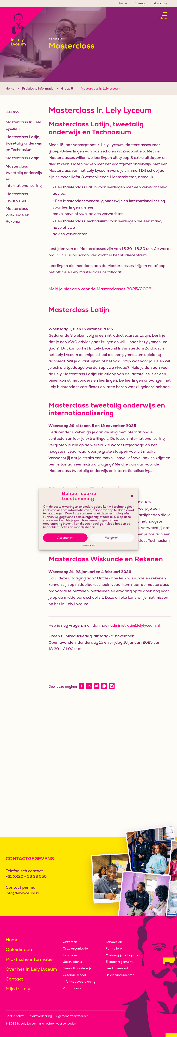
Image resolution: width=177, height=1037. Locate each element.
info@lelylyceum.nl (22, 893)
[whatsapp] (104, 693)
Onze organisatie (75, 948)
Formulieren (115, 948)
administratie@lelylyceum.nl (135, 632)
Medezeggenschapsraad (124, 955)
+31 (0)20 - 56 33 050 (26, 876)
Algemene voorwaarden (71, 1016)
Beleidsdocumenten (120, 975)
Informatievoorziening (79, 982)
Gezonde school (74, 975)
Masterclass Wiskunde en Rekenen (17, 222)
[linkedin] (89, 693)
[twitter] (96, 693)
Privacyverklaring (40, 1016)
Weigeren (112, 537)
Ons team (70, 955)
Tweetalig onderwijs (77, 968)
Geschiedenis (72, 962)
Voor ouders (72, 988)
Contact (140, 3)
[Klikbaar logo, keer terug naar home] (22, 29)
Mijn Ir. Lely (160, 3)
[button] (132, 496)
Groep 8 (67, 95)
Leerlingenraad (117, 968)
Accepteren (65, 537)
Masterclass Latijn (22, 164)
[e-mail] (112, 693)
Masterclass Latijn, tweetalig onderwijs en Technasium (24, 150)
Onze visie (70, 942)
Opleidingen (19, 949)
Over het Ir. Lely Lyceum (31, 969)
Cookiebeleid (88, 545)
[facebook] (81, 693)
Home (123, 3)
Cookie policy (15, 1016)
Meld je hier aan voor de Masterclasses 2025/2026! (100, 295)
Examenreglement (119, 962)
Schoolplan (114, 942)
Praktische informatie (37, 95)
